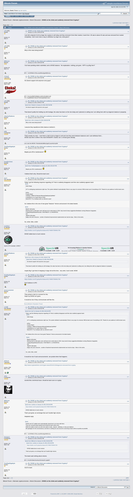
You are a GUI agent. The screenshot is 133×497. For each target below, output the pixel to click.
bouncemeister (9, 290)
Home (7, 16)
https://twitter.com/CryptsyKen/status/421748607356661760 (42, 230)
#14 (128, 291)
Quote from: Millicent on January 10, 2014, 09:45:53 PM (38, 441)
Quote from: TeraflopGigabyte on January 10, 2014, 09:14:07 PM (41, 165)
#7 (128, 132)
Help (12, 16)
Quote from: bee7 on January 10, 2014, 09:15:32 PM (38, 311)
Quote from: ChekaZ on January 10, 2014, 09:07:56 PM (38, 105)
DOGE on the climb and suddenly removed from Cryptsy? (60, 20)
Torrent (27, 13)
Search (17, 16)
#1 (128, 31)
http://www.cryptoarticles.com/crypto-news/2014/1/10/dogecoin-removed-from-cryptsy (50, 365)
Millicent (6, 61)
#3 (128, 62)
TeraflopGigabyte (9, 146)
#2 (128, 46)
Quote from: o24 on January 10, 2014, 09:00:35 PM (37, 120)
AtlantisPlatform (9, 116)
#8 (128, 147)
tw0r (5, 131)
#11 (128, 227)
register (24, 10)
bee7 (5, 178)
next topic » (125, 23)
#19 (128, 437)
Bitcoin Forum (7, 20)
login (19, 10)
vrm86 (6, 307)
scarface (7, 226)
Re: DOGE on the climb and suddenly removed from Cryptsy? (48, 46)
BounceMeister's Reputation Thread (33, 304)
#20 (128, 464)
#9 (128, 162)
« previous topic (117, 23)
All (12, 25)
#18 (128, 401)
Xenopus (7, 437)
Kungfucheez (8, 161)
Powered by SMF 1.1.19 (57, 493)
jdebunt (6, 361)
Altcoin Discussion (35, 20)
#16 (128, 361)
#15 (128, 308)
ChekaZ (6, 76)
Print (127, 24)
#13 (128, 275)
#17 (128, 376)
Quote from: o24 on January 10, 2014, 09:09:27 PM (37, 257)
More (31, 16)
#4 (128, 77)
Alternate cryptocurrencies (21, 20)
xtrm (5, 376)
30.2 (23, 13)
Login (21, 16)
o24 (5, 31)
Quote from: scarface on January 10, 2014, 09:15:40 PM (38, 404)
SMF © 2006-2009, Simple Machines (73, 493)
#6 (128, 117)
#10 (128, 178)
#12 (128, 254)
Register (26, 16)
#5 (128, 101)
